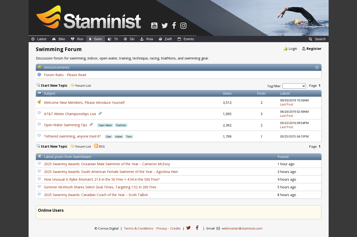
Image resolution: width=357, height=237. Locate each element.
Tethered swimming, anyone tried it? (72, 136)
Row (146, 39)
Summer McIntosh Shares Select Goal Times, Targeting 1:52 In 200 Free (100, 187)
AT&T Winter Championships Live (70, 114)
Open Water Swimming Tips (65, 125)
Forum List (83, 85)
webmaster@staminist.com (242, 228)
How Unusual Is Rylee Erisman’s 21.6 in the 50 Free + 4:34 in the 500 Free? (101, 179)
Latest (38, 39)
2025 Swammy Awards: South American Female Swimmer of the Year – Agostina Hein (111, 171)
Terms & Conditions (138, 228)
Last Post (286, 104)
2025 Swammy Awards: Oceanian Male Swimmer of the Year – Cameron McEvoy (107, 164)
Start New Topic (54, 85)
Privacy (162, 228)
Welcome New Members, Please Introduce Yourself (84, 102)
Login (292, 48)
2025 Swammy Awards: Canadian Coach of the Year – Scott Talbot (96, 194)
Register (314, 48)
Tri (113, 39)
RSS (102, 146)
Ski (129, 39)
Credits (175, 228)
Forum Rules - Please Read (65, 74)
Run (77, 39)
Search (317, 39)
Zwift (165, 39)
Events (186, 39)
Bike (58, 39)
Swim (95, 39)
